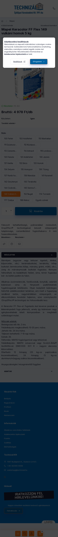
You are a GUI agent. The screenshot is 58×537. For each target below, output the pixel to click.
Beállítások (17, 62)
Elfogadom (37, 62)
